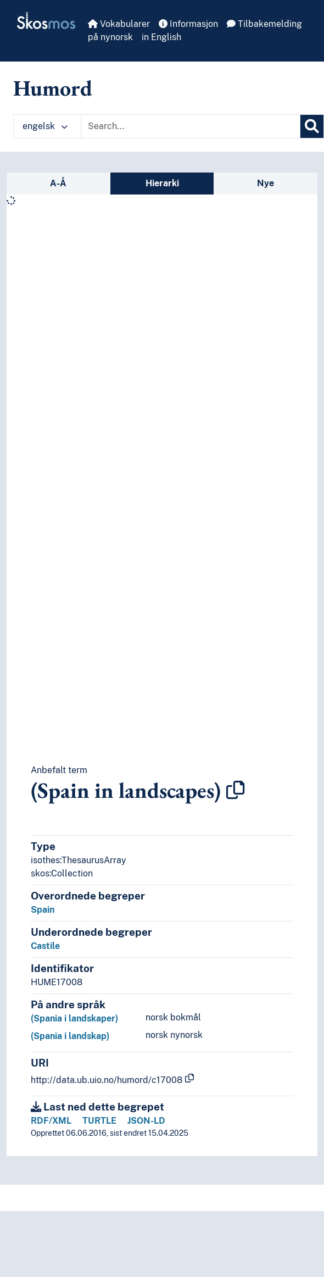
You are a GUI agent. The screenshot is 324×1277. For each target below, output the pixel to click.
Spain (42, 909)
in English (161, 37)
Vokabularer (119, 24)
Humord (52, 88)
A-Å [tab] (58, 183)
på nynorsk (110, 37)
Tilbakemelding (264, 24)
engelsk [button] (45, 126)
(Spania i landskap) (70, 1036)
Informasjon (188, 24)
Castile (45, 946)
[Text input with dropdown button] (190, 126)
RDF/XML (51, 1120)
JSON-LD (146, 1120)
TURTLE (99, 1120)
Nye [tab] (265, 183)
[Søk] (312, 126)
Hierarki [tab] (162, 183)
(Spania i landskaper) (74, 1018)
